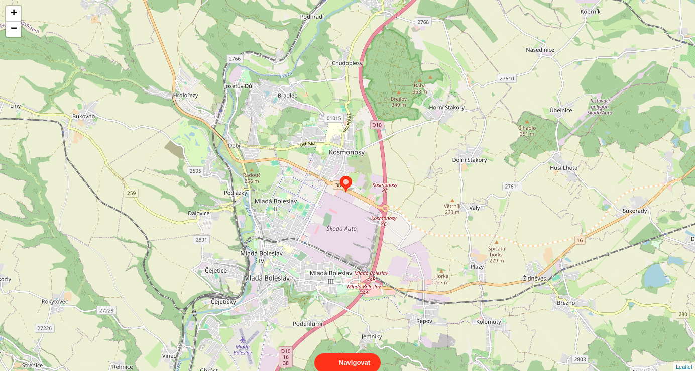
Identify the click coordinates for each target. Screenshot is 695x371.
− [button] (14, 29)
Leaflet (684, 358)
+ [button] (14, 13)
